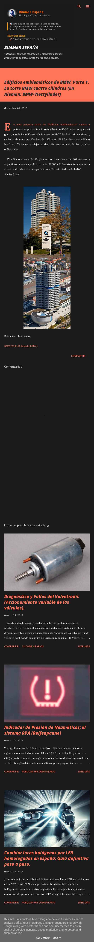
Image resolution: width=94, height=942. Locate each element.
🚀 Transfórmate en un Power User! (32, 39)
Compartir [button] (78, 356)
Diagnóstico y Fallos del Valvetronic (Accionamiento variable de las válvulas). (41, 602)
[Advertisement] (47, 487)
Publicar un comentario (38, 771)
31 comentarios (33, 646)
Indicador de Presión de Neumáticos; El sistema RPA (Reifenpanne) (45, 730)
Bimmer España (21, 47)
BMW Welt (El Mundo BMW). (21, 346)
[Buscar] (79, 6)
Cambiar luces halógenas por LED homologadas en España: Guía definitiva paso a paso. (46, 858)
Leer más (84, 646)
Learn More (42, 938)
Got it (57, 938)
